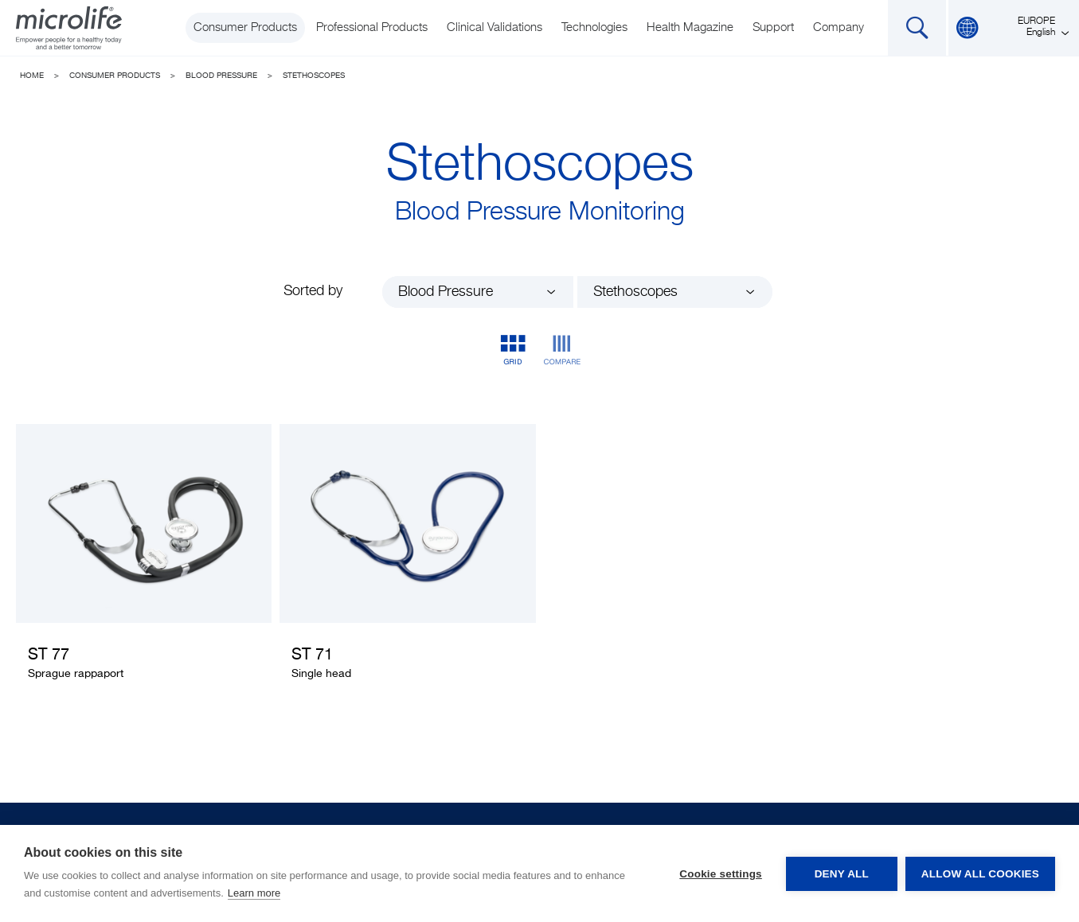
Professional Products (372, 27)
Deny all (842, 874)
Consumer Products (245, 27)
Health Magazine (690, 27)
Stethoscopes (314, 76)
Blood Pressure (221, 76)
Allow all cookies (980, 874)
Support (773, 27)
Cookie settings (720, 874)
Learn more (254, 893)
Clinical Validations (494, 27)
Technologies (594, 27)
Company (838, 27)
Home (32, 76)
